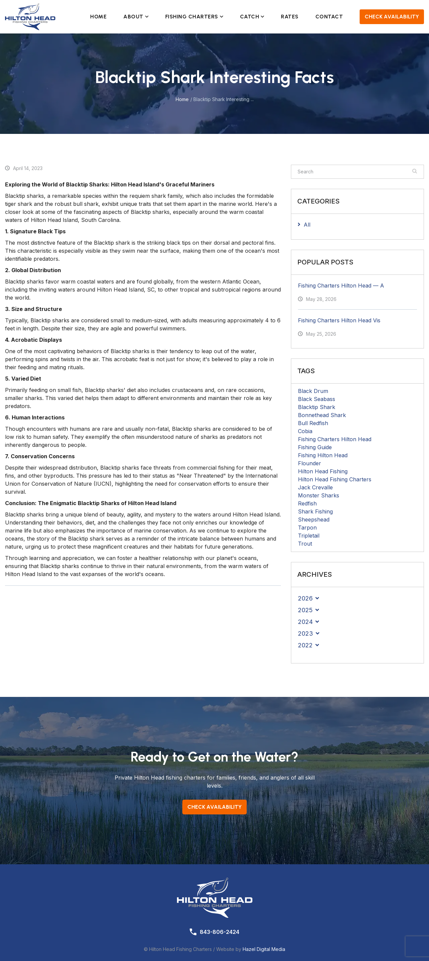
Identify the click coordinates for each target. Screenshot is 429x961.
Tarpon (307, 527)
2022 (305, 645)
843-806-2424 (219, 932)
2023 (305, 633)
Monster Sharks (318, 495)
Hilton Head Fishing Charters (334, 479)
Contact (329, 16)
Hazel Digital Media (264, 949)
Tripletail (308, 535)
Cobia (305, 431)
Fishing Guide (315, 447)
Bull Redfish (313, 423)
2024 (305, 621)
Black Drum (313, 391)
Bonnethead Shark (322, 415)
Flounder (309, 463)
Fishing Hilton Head (323, 455)
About (135, 16)
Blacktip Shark (316, 407)
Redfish (307, 503)
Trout (305, 543)
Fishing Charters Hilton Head (334, 439)
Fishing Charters (194, 16)
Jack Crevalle (315, 487)
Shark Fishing (315, 511)
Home (98, 16)
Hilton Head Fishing (323, 471)
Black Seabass (316, 399)
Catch (252, 16)
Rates (290, 16)
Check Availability (392, 16)
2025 (305, 610)
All (307, 224)
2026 (305, 598)
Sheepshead (313, 519)
